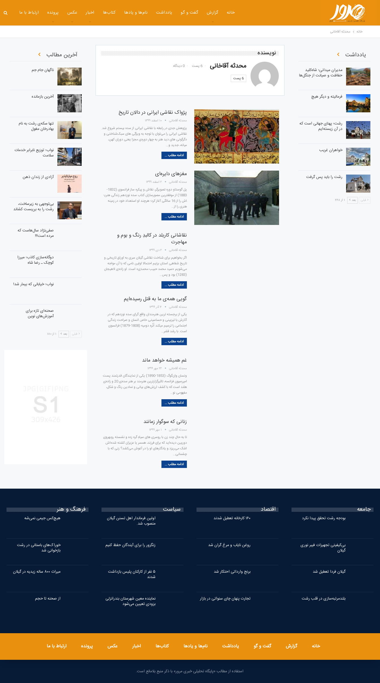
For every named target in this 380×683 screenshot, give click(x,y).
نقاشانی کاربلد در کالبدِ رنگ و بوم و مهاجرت (152, 238)
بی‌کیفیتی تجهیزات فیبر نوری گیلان (323, 548)
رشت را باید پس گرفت (324, 177)
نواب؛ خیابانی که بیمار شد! (33, 284)
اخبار (90, 12)
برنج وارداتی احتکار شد (232, 571)
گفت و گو (189, 12)
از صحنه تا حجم (48, 598)
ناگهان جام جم (43, 70)
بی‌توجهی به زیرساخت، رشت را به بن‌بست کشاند (33, 207)
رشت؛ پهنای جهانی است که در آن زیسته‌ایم (320, 126)
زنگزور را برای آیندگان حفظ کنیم (130, 545)
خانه (231, 12)
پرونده (53, 12)
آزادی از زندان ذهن (38, 177)
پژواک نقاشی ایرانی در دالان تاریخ (152, 112)
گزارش (212, 12)
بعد (64, 334)
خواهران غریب (330, 150)
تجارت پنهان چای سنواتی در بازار (225, 598)
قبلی (76, 334)
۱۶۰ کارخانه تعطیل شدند (232, 518)
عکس (72, 12)
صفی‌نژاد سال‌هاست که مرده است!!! (36, 233)
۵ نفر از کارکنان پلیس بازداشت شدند (132, 574)
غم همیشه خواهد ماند (164, 360)
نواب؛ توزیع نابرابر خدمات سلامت (34, 153)
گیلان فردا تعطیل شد (329, 571)
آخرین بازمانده (43, 96)
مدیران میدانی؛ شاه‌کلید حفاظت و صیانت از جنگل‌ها (320, 73)
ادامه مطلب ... (174, 155)
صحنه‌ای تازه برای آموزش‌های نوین (40, 314)
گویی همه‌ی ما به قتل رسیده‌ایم (155, 299)
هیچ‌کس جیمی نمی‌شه (42, 518)
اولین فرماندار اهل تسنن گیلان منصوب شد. (131, 521)
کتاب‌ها (109, 12)
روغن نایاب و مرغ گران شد (229, 545)
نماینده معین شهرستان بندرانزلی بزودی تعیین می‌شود (130, 601)
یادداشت (164, 12)
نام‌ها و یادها (136, 12)
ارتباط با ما (29, 12)
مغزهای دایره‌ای (171, 174)
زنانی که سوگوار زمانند (165, 422)
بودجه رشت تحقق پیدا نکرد (324, 518)
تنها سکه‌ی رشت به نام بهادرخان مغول (36, 126)
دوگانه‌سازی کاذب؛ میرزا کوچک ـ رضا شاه (35, 260)
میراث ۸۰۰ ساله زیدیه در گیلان (37, 571)
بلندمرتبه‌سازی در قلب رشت (324, 598)
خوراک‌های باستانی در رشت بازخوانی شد (39, 548)
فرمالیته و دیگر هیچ (326, 96)
